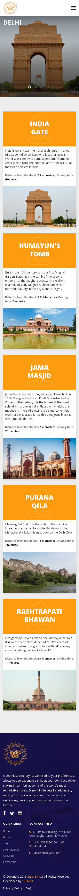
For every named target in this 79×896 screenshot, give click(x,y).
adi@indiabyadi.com (47, 853)
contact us (9, 862)
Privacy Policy (13, 888)
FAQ (28, 888)
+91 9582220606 (45, 842)
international (11, 849)
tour (6, 843)
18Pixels (27, 881)
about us (8, 856)
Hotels (7, 837)
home (6, 831)
